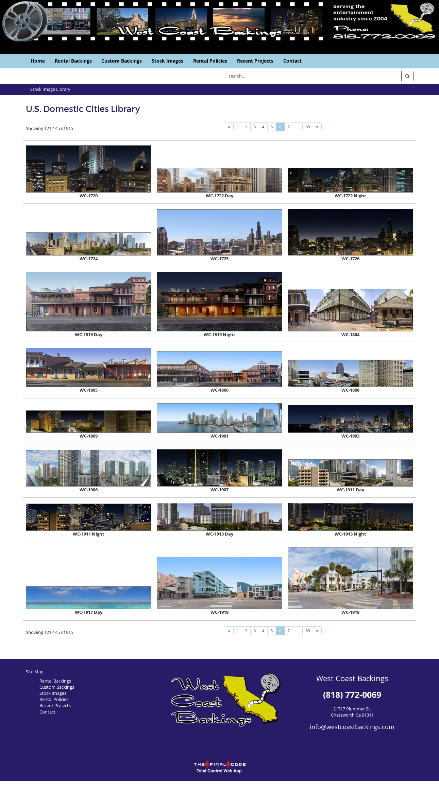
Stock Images (167, 61)
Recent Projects (255, 61)
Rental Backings (73, 61)
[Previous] (229, 126)
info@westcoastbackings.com (352, 727)
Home (38, 61)
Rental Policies (210, 61)
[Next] (317, 126)
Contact (292, 61)
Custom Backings (121, 61)
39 (308, 127)
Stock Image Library (50, 89)
